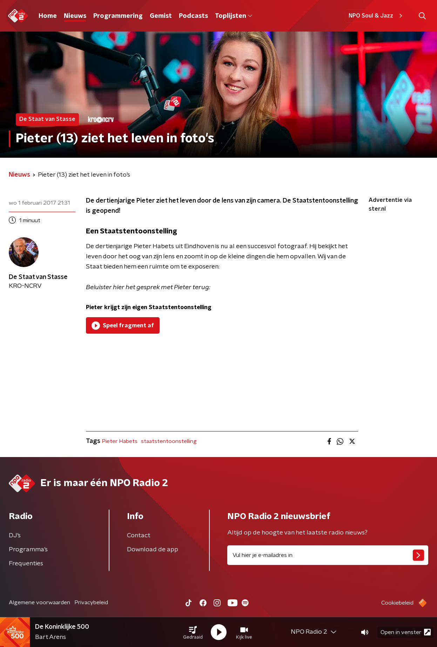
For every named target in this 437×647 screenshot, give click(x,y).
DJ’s (15, 535)
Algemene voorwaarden (39, 602)
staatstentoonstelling (169, 441)
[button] (193, 632)
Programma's (28, 549)
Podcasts (193, 16)
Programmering (118, 16)
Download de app (152, 549)
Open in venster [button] (406, 632)
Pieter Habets (119, 441)
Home (48, 16)
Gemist (161, 16)
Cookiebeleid (397, 603)
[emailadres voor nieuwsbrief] (327, 555)
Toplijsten (233, 16)
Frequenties (26, 563)
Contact (138, 535)
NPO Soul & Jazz (376, 15)
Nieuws (75, 16)
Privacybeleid (91, 602)
